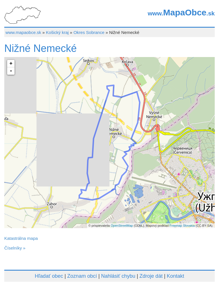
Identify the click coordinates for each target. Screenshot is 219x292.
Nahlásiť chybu (118, 276)
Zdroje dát (151, 276)
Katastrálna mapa (21, 238)
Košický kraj (57, 32)
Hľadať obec (49, 276)
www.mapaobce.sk (23, 32)
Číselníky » (14, 248)
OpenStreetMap (122, 225)
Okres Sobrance (89, 32)
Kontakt (175, 276)
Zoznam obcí (82, 276)
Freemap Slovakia (182, 225)
